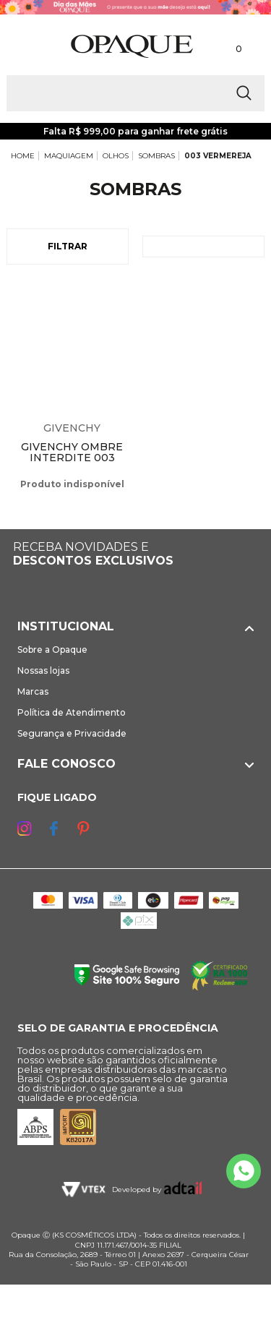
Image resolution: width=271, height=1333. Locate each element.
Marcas (32, 691)
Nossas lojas (43, 670)
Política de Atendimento (71, 712)
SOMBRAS (156, 155)
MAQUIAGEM (68, 155)
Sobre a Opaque (52, 649)
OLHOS (116, 155)
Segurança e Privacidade (71, 733)
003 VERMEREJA (217, 155)
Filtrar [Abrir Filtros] (67, 246)
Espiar (120, 295)
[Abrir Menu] (34, 47)
